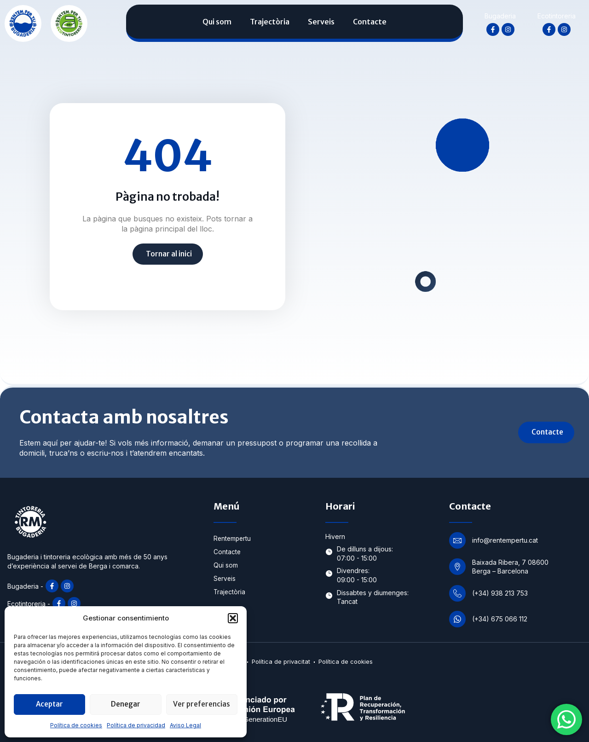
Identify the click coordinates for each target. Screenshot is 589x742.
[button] (232, 618)
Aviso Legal (185, 725)
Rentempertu (233, 539)
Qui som (216, 21)
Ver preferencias (201, 704)
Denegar (125, 704)
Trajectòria (269, 21)
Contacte (370, 21)
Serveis (321, 21)
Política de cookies (76, 725)
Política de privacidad (136, 725)
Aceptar (49, 704)
